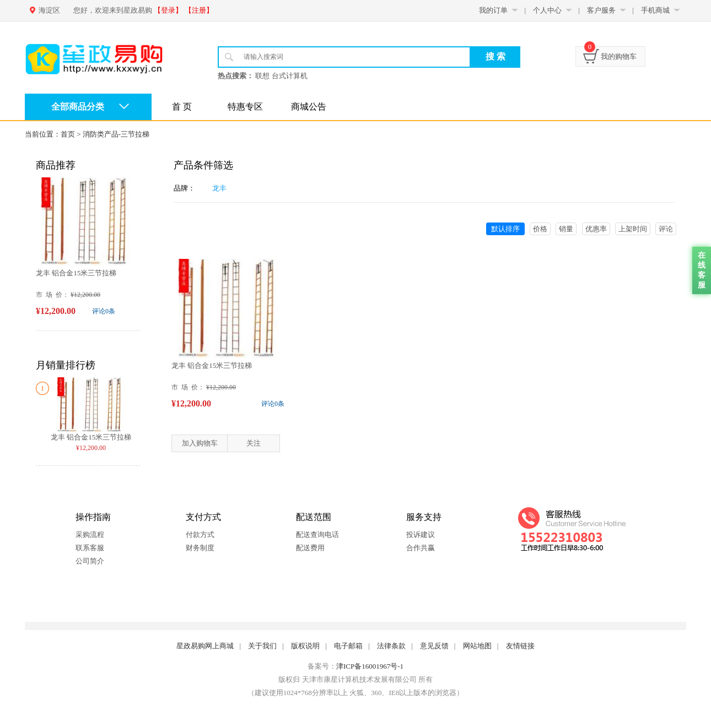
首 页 (182, 106)
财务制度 (200, 548)
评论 (666, 229)
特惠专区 (245, 106)
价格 (540, 229)
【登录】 (168, 10)
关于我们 (262, 646)
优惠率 (596, 229)
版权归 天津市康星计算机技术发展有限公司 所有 (355, 679)
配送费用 (310, 548)
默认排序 (505, 229)
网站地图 (477, 646)
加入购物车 (200, 443)
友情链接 (520, 646)
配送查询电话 (317, 534)
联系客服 (90, 548)
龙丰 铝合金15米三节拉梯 (76, 273)
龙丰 (219, 188)
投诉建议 (420, 534)
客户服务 (601, 10)
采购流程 (90, 534)
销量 (566, 229)
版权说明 (305, 646)
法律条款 (391, 646)
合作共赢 (420, 548)
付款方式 (200, 534)
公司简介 (90, 561)
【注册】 (199, 10)
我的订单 (493, 10)
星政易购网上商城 (205, 646)
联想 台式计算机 (281, 76)
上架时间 (632, 229)
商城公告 (308, 106)
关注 (253, 443)
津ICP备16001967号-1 (369, 666)
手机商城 (655, 10)
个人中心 (547, 10)
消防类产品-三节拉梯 (116, 134)
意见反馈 (434, 646)
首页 (68, 134)
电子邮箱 (348, 646)
